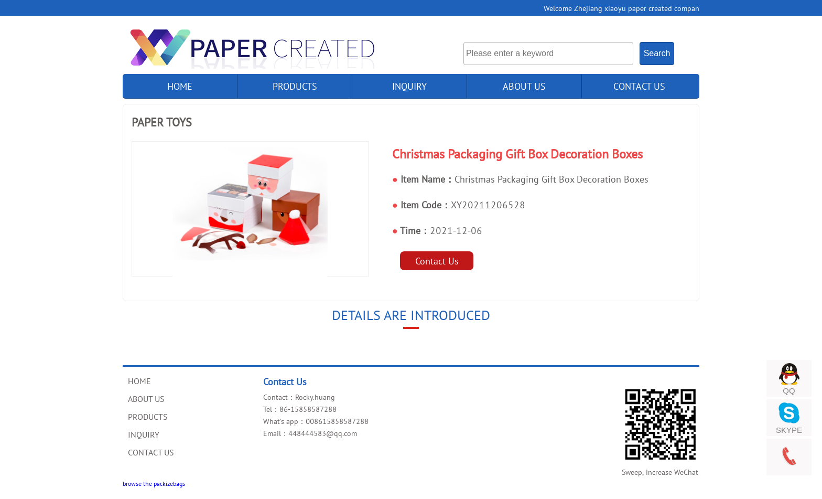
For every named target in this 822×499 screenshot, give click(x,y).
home (179, 86)
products (295, 86)
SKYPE (789, 430)
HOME (139, 381)
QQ (789, 390)
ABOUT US (524, 86)
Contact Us (437, 261)
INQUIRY (409, 86)
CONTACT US (639, 86)
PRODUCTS (148, 416)
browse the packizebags (154, 483)
